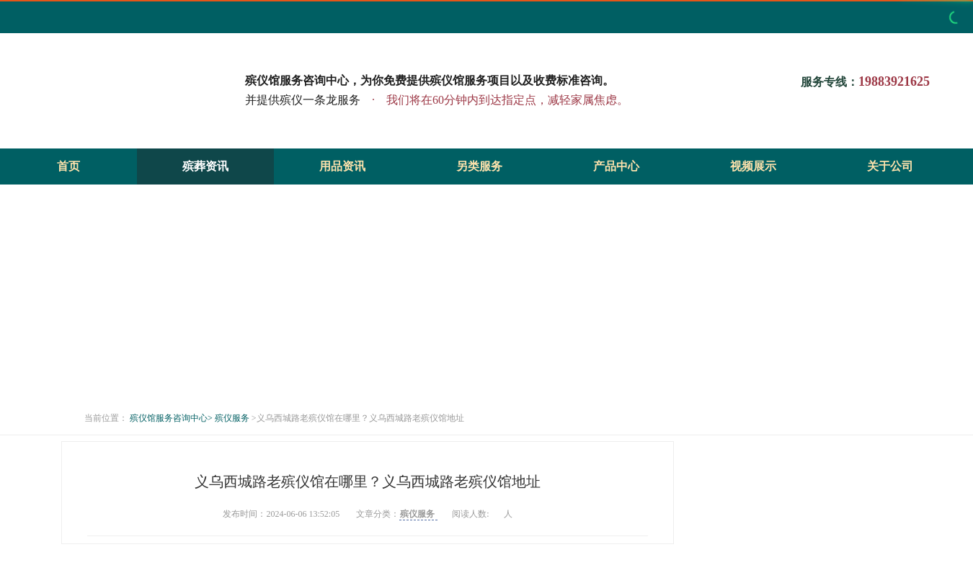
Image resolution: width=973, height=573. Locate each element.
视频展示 (753, 166)
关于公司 (890, 166)
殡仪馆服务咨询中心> (171, 418)
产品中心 (616, 166)
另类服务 (479, 166)
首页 (68, 166)
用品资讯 (342, 166)
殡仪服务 (233, 418)
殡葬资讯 (205, 166)
